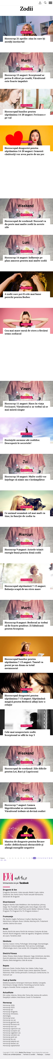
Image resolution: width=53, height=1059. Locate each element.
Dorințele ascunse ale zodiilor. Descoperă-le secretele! (22, 441)
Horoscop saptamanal (11, 1045)
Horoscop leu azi (9, 1039)
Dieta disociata (40, 958)
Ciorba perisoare (21, 972)
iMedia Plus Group (25, 1052)
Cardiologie (39, 946)
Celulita (26, 921)
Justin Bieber (32, 909)
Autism (31, 987)
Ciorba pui (32, 972)
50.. (21, 858)
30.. (16, 858)
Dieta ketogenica (15, 960)
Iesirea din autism (41, 995)
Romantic (14, 892)
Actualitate (8, 992)
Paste (12, 968)
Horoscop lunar (9, 1018)
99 (51, 858)
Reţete (6, 965)
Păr (4, 919)
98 (49, 858)
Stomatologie (43, 944)
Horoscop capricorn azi (11, 1028)
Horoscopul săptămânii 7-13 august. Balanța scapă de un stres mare (25, 587)
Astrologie (26, 32)
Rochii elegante (15, 933)
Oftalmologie (8, 948)
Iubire (41, 892)
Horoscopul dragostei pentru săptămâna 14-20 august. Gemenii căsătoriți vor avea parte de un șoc (24, 151)
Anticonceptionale (18, 946)
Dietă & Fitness (10, 953)
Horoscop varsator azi (11, 1035)
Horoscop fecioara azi (11, 1024)
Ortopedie (34, 948)
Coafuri (28, 919)
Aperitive (37, 970)
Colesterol (7, 946)
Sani (39, 919)
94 (41, 858)
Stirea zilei (21, 995)
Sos (27, 968)
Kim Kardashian (33, 904)
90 (32, 858)
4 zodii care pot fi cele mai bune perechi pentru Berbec (23, 295)
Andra (11, 909)
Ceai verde (22, 948)
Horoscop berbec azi (11, 1043)
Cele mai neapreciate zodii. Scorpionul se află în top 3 (20, 733)
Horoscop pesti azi (10, 1037)
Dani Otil (42, 907)
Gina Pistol (22, 909)
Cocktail (20, 970)
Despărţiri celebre (9, 997)
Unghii (13, 919)
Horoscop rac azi (9, 1020)
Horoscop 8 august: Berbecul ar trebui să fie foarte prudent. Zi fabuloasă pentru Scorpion (26, 625)
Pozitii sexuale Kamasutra (33, 894)
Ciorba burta (41, 972)
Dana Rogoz (33, 907)
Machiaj (35, 919)
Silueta (5, 960)
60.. (24, 858)
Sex (12, 894)
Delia (16, 909)
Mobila (35, 983)
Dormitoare (7, 985)
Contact (47, 1054)
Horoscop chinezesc (10, 1014)
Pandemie (37, 997)
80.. (30, 858)
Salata (31, 968)
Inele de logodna (27, 933)
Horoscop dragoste (10, 1011)
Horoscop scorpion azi (11, 1031)
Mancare (6, 968)
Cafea (36, 968)
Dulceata (6, 970)
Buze (21, 921)
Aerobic (47, 956)
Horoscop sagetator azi (11, 1033)
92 (37, 858)
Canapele (42, 983)
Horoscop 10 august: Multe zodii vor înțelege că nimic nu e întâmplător (25, 478)
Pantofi (5, 933)
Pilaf (12, 972)
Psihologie (24, 944)
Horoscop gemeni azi (11, 1022)
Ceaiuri (12, 944)
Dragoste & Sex (10, 889)
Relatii (31, 892)
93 (39, 858)
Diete (5, 956)
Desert (43, 970)
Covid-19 (29, 997)
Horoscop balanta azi (11, 1041)
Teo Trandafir (13, 907)
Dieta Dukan (18, 956)
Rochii (8, 919)
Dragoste (6, 892)
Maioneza (6, 972)
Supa (41, 968)
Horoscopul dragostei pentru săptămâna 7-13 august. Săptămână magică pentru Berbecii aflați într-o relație (25, 700)
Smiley (5, 909)
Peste (23, 968)
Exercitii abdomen (10, 958)
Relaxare (27, 956)
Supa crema (28, 970)
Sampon (15, 921)
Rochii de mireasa (27, 931)
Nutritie (20, 958)
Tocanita (13, 970)
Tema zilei (29, 995)
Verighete (38, 933)
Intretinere (39, 956)
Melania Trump (43, 909)
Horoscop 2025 (8, 1007)
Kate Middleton (21, 904)
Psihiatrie (42, 948)
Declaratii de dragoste (11, 896)
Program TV (7, 911)
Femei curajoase (22, 987)
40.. (18, 858)
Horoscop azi (8, 1009)
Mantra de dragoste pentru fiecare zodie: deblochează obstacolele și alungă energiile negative (24, 844)
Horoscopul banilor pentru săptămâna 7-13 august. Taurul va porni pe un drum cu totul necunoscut (24, 663)
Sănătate (7, 941)
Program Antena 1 (32, 911)
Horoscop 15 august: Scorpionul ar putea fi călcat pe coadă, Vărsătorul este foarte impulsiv (25, 78)
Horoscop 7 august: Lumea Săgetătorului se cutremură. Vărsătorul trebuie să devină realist (25, 808)
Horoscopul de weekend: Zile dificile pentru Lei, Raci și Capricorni (25, 770)
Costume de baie (40, 931)
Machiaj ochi (34, 921)
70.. (27, 858)
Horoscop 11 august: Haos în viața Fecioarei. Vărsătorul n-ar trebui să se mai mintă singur (26, 406)
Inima (17, 944)
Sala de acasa (27, 960)
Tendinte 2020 (15, 936)
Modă (5, 928)
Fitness (10, 956)
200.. (5, 860)
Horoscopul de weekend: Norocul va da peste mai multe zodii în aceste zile (25, 224)
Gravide (12, 987)
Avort (15, 948)
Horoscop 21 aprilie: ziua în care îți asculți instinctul (25, 40)
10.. (10, 858)
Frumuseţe (8, 916)
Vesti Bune (21, 997)
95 (43, 858)
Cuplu (36, 892)
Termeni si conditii (29, 1054)
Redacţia (40, 1054)
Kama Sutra (18, 894)
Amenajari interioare (24, 983)
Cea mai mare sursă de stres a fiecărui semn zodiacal (26, 332)
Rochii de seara (14, 931)
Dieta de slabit (29, 958)
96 (45, 858)
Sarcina (6, 944)
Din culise (6, 995)
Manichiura (7, 921)
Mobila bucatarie (9, 983)
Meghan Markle (9, 904)
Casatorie (6, 894)
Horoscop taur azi (9, 1026)
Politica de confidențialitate (12, 1054)
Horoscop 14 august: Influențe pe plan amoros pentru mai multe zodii (26, 259)
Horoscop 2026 (8, 1005)
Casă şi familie (9, 980)
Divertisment (9, 902)
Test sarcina (30, 946)
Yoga (33, 956)
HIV (28, 948)
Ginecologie (33, 944)
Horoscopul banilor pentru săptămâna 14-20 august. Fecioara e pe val (25, 114)
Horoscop (7, 1002)
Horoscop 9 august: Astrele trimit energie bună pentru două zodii (24, 551)
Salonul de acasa (15, 923)
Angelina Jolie (24, 907)
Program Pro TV (18, 911)
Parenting (28, 985)
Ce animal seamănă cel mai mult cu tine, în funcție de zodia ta (25, 514)
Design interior (18, 985)
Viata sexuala (23, 892)
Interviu (14, 995)
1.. (7, 858)
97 (47, 858)
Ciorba (17, 968)
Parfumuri (21, 919)
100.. (1, 860)
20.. (13, 858)
